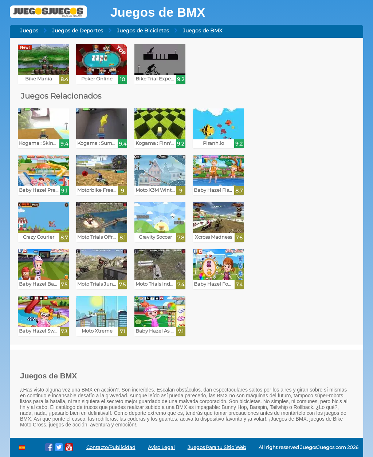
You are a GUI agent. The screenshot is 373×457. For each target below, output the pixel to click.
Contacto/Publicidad (111, 447)
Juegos (29, 30)
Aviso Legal (161, 447)
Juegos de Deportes (77, 30)
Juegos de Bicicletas (143, 30)
